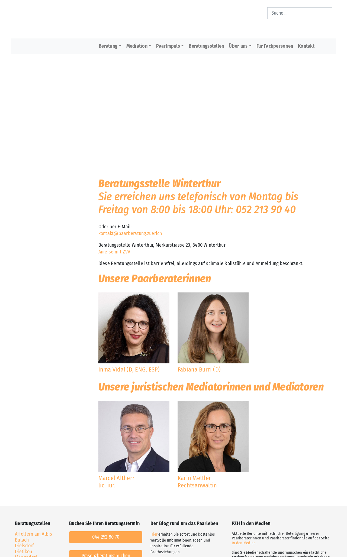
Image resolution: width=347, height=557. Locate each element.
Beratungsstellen (206, 46)
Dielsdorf (24, 546)
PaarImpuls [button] (168, 46)
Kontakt (306, 46)
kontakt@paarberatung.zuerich (130, 233)
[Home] (137, 19)
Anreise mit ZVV (114, 252)
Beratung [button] (108, 46)
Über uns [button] (238, 46)
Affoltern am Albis (33, 534)
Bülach (22, 540)
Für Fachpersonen (274, 46)
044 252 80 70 (105, 537)
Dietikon (23, 552)
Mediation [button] (136, 46)
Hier (154, 534)
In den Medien (244, 543)
